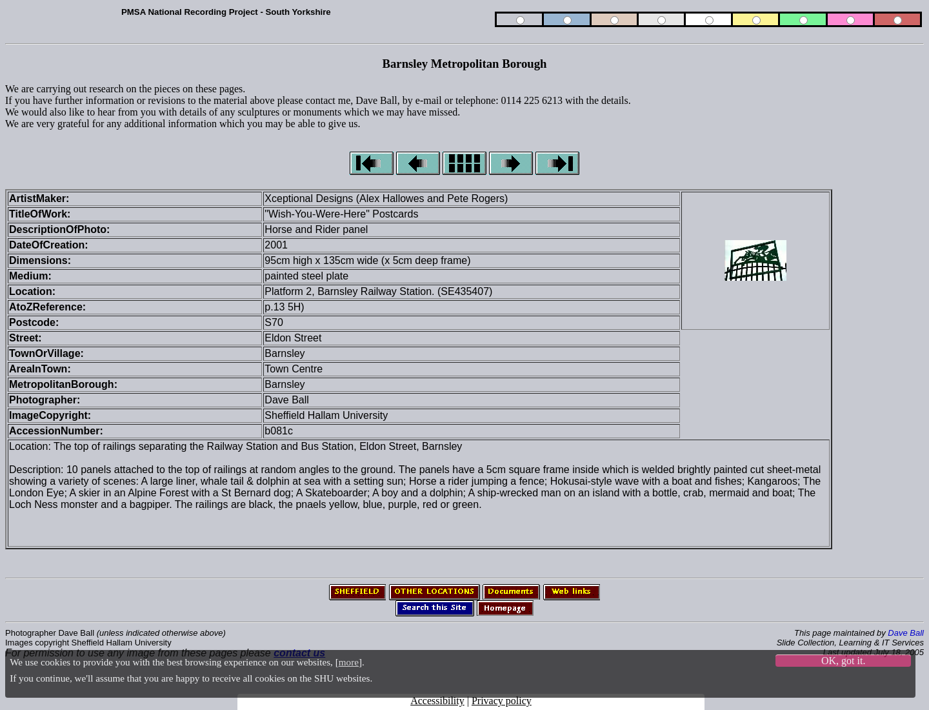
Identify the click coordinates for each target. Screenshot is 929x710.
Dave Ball (906, 633)
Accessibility (437, 700)
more (349, 661)
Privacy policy (502, 700)
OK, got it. (843, 660)
